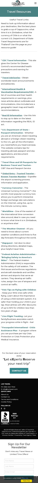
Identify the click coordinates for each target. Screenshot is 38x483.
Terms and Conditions (9, 399)
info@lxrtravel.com (10, 389)
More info (25, 478)
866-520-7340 (9, 387)
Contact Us (19, 371)
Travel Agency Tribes (29, 435)
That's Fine (26, 481)
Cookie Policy (6, 402)
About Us (5, 394)
